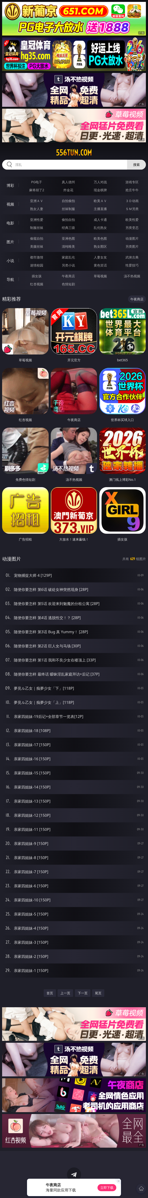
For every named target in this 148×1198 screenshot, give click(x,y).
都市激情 (36, 257)
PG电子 (36, 182)
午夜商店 (68, 276)
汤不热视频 (132, 276)
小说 (10, 260)
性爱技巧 (132, 265)
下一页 (83, 993)
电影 (10, 223)
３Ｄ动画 (132, 201)
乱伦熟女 (100, 227)
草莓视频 (100, 276)
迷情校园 (36, 265)
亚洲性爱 (36, 219)
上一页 (65, 993)
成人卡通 (100, 219)
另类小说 (68, 265)
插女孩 (37, 276)
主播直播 (100, 209)
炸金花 (68, 190)
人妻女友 (100, 257)
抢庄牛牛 (132, 190)
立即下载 (106, 1187)
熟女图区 (100, 246)
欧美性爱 (132, 219)
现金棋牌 (100, 190)
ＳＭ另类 (132, 209)
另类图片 (132, 246)
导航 (10, 279)
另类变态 (132, 227)
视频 (10, 204)
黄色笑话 (100, 265)
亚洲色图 (68, 238)
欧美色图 (100, 238)
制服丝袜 (36, 227)
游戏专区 (132, 182)
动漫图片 (132, 238)
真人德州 (68, 182)
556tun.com (74, 152)
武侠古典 (132, 257)
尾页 (98, 993)
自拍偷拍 (68, 201)
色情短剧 (68, 284)
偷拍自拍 (68, 219)
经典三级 (68, 227)
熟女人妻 (36, 209)
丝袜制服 (68, 209)
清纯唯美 (68, 246)
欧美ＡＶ (100, 201)
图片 (10, 241)
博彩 (10, 185)
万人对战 (100, 182)
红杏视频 (36, 284)
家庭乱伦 (68, 257)
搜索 (136, 164)
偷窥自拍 (36, 238)
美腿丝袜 (36, 246)
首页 (50, 993)
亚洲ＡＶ (36, 201)
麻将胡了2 (36, 190)
